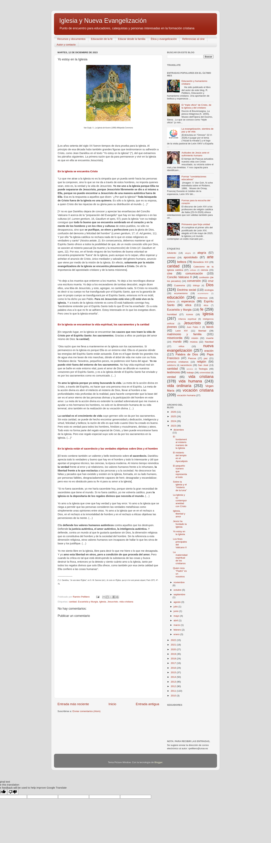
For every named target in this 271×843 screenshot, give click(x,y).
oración (209, 350)
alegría (201, 252)
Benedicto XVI (200, 262)
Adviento (171, 253)
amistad (171, 257)
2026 (174, 412)
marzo (177, 625)
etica (188, 305)
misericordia (174, 337)
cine (169, 273)
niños (181, 346)
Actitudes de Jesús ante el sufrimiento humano (195, 154)
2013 (174, 681)
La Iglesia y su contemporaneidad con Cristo (180, 501)
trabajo (190, 372)
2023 (174, 425)
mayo (177, 616)
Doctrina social (186, 289)
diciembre (179, 429)
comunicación (194, 273)
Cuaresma (179, 285)
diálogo (196, 285)
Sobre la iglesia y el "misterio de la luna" (180, 486)
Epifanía (171, 301)
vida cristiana (126, 601)
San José (203, 365)
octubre (178, 590)
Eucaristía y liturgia (88, 601)
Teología (203, 369)
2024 (174, 421)
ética (206, 305)
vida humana (190, 381)
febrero (178, 629)
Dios (210, 285)
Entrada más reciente (73, 704)
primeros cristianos (177, 361)
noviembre (179, 582)
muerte (210, 338)
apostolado (191, 257)
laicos (210, 326)
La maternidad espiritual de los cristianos (180, 558)
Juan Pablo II (194, 327)
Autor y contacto (66, 44)
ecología (209, 290)
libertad (202, 330)
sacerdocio (186, 365)
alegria (188, 253)
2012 (174, 686)
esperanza (188, 301)
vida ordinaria (179, 385)
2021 (174, 644)
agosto (177, 602)
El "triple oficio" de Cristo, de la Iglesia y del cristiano (196, 106)
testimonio (173, 372)
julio (176, 606)
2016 (174, 668)
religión (201, 361)
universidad (204, 372)
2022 (174, 640)
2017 (174, 663)
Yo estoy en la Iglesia (179, 533)
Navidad (209, 341)
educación (175, 297)
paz (206, 358)
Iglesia (102, 601)
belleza (181, 261)
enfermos (202, 298)
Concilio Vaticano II (179, 277)
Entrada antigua (147, 704)
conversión (194, 280)
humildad (172, 314)
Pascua (192, 358)
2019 (174, 654)
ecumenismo (181, 293)
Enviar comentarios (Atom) (87, 711)
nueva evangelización (190, 348)
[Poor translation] (12, 792)
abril (176, 620)
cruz (211, 280)
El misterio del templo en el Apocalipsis (180, 456)
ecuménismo (203, 293)
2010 (174, 695)
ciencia (204, 270)
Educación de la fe (102, 38)
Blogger (158, 762)
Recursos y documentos (71, 38)
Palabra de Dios (187, 354)
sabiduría (171, 365)
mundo (177, 341)
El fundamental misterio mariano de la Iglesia (180, 442)
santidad (172, 368)
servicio (190, 369)
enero (177, 634)
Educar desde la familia (131, 38)
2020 (174, 649)
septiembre (179, 594)
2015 (174, 672)
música (194, 341)
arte (210, 257)
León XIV (181, 330)
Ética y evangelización (164, 38)
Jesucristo (112, 601)
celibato (193, 270)
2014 (174, 677)
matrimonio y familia (184, 334)
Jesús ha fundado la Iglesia (180, 524)
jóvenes (172, 326)
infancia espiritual (187, 319)
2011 (174, 691)
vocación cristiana (198, 390)
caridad (73, 601)
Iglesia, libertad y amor (179, 514)
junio (176, 611)
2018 (174, 658)
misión (194, 338)
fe (201, 309)
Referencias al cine (193, 38)
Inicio (112, 704)
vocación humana (186, 395)
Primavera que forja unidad (195, 224)
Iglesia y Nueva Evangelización (103, 20)
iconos (189, 314)
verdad (171, 376)
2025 (174, 416)
